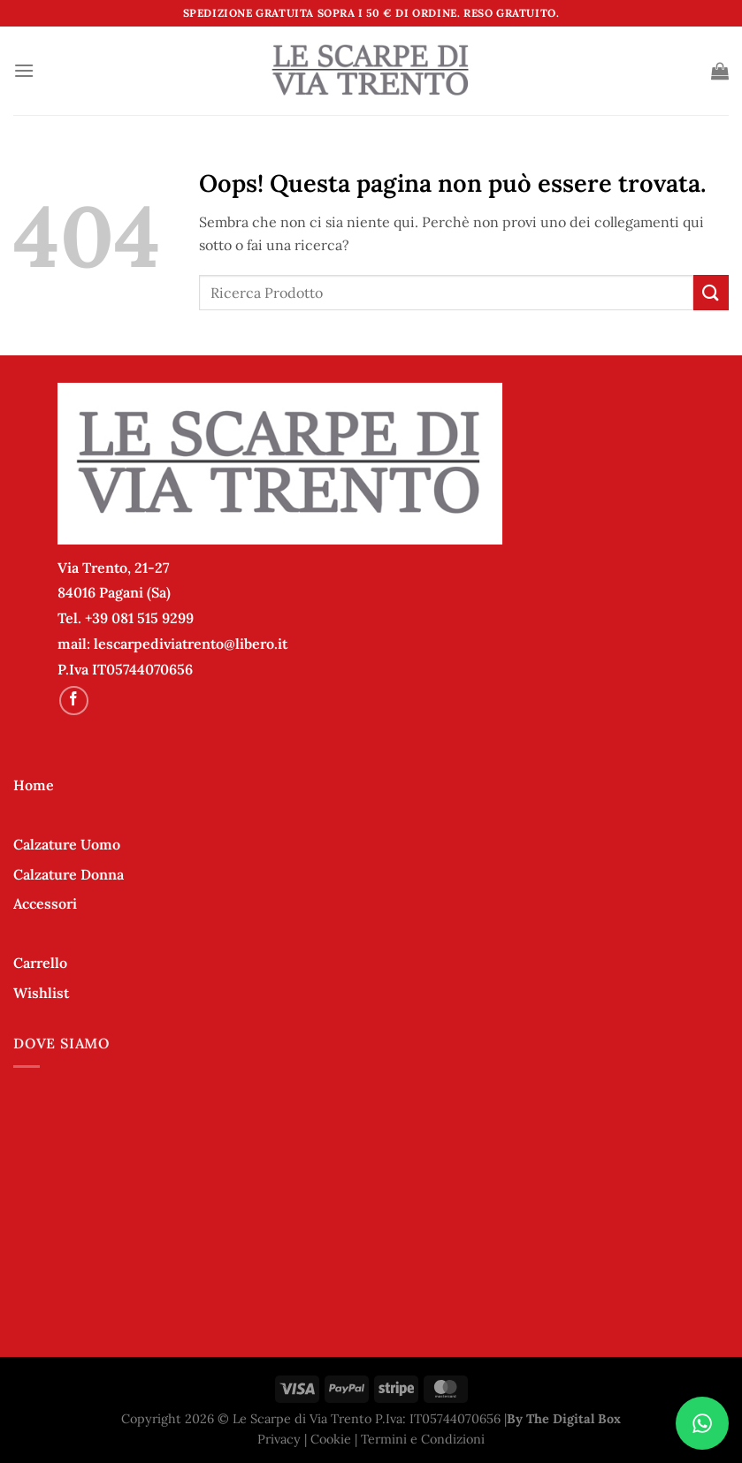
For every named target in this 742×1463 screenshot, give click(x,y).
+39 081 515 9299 (139, 618)
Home (33, 785)
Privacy (279, 1439)
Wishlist (41, 993)
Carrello (40, 963)
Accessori (45, 903)
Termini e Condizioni (423, 1439)
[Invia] (711, 292)
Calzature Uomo (66, 844)
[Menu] (23, 70)
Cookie (330, 1439)
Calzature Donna (68, 874)
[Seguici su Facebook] (73, 700)
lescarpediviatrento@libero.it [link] (190, 643)
